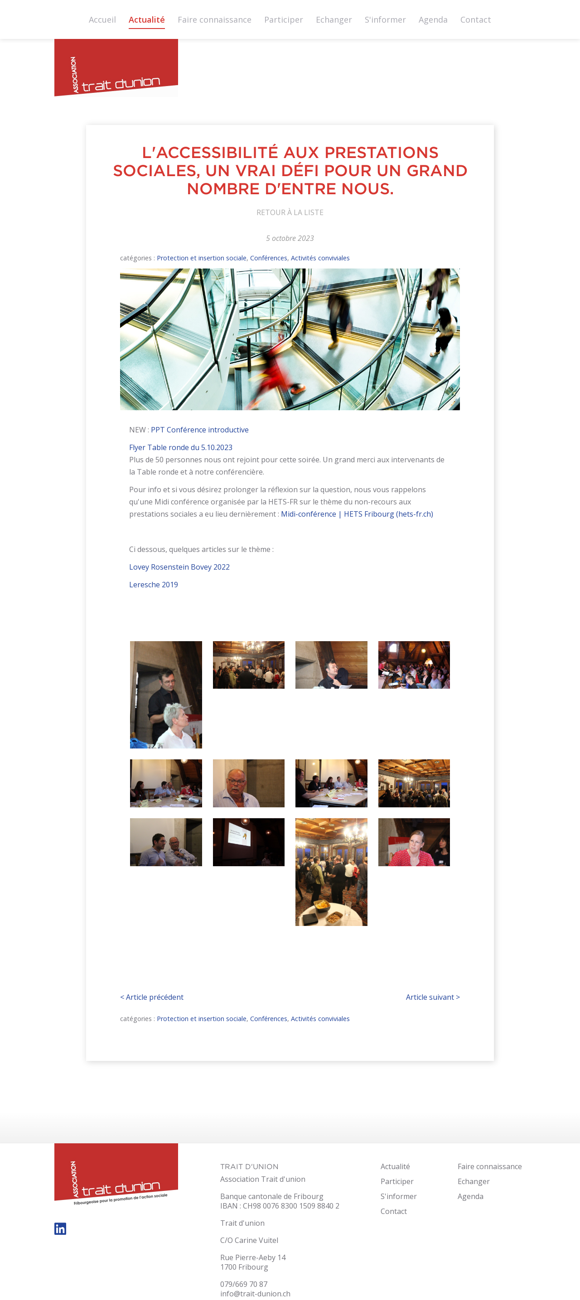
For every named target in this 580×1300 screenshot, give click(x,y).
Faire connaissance (214, 19)
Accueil (102, 19)
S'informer (385, 19)
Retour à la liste (290, 212)
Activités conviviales (320, 258)
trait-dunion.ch (116, 70)
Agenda (433, 19)
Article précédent (152, 997)
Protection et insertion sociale (201, 258)
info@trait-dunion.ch (255, 1294)
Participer (283, 19)
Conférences (268, 258)
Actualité (147, 19)
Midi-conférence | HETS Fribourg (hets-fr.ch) (357, 514)
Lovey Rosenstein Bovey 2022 (179, 567)
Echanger (334, 19)
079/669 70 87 (243, 1284)
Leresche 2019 (153, 585)
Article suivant (433, 997)
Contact (475, 19)
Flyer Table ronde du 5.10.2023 (180, 447)
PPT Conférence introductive (199, 430)
